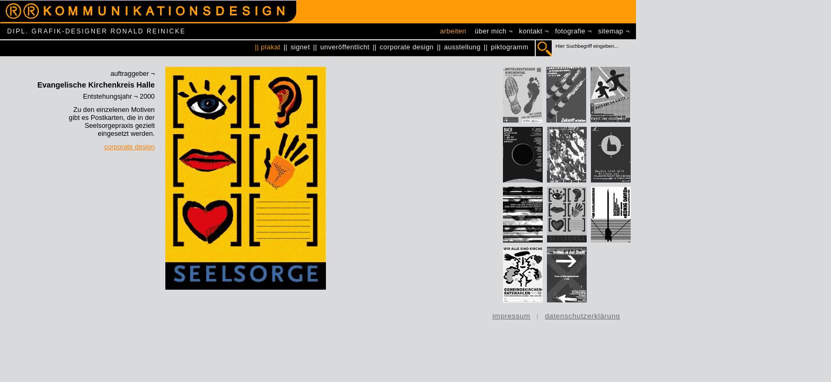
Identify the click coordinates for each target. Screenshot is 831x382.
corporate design (407, 47)
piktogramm (509, 47)
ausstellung (462, 47)
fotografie (570, 31)
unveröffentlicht (344, 47)
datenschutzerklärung (582, 316)
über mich (491, 31)
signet (300, 47)
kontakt (530, 31)
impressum (511, 316)
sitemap (611, 31)
